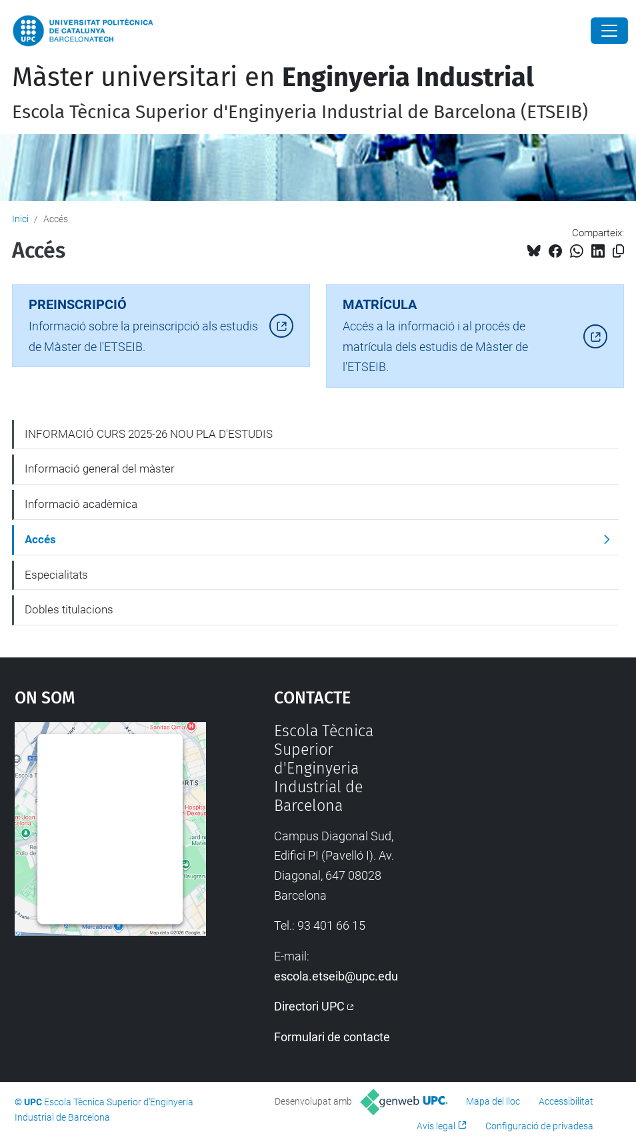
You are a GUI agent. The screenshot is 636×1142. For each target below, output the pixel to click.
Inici (20, 219)
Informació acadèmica (81, 504)
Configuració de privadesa (539, 1126)
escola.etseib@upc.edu (336, 976)
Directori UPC (309, 1006)
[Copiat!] (618, 251)
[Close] (609, 30)
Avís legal (436, 1126)
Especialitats (56, 574)
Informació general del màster (100, 468)
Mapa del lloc (493, 1101)
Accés (40, 539)
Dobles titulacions (69, 609)
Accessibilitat (566, 1101)
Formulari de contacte (332, 1037)
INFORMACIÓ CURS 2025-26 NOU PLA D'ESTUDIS (149, 434)
